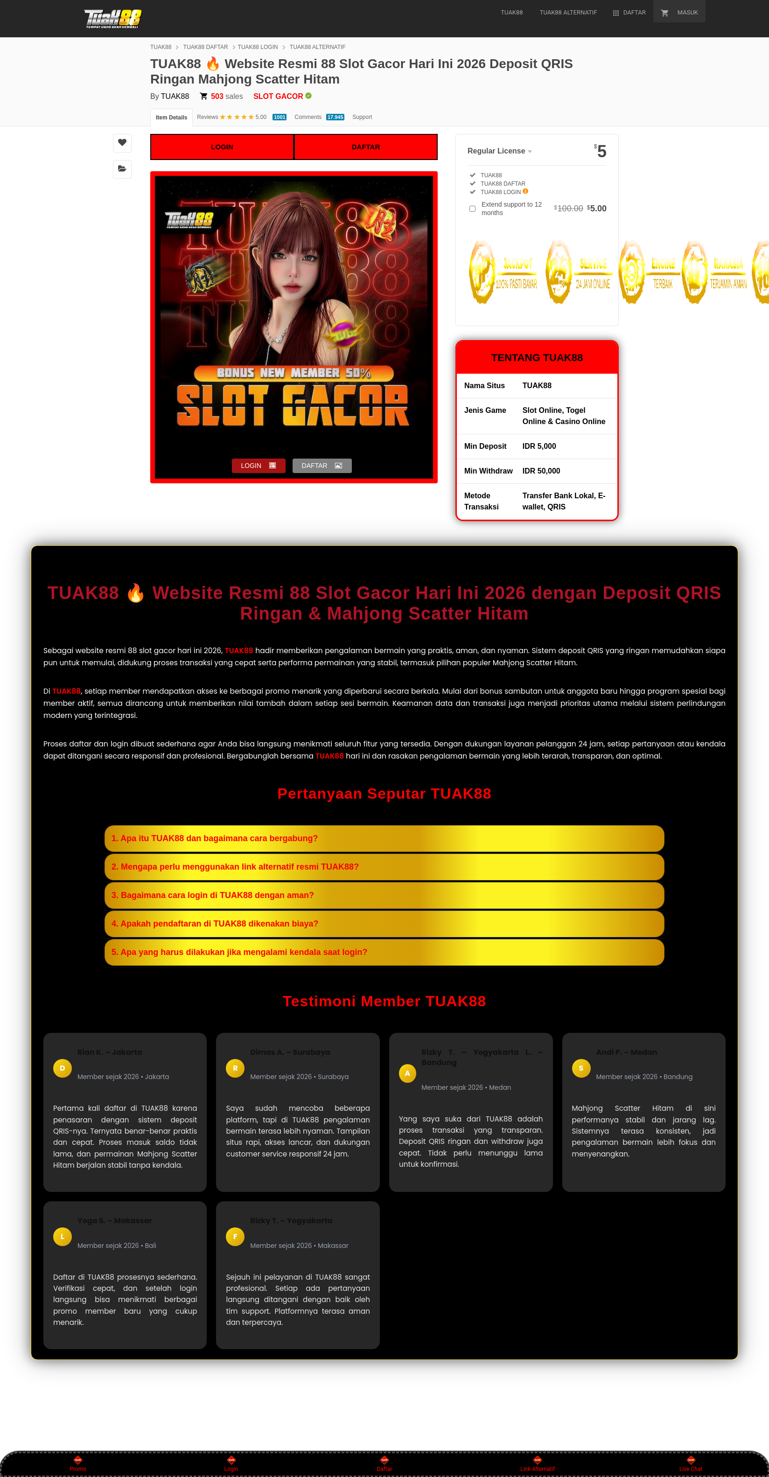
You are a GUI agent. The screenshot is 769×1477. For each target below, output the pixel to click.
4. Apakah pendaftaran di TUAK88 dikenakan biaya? (215, 923)
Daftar (384, 1464)
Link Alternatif (537, 1464)
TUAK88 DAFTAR (205, 47)
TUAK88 (160, 47)
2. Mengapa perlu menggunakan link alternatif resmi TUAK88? (235, 866)
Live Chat (690, 1464)
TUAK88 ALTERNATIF (318, 47)
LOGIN (222, 147)
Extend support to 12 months (544, 208)
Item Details (171, 117)
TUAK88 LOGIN (258, 47)
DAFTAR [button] (315, 465)
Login (231, 1464)
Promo (78, 1464)
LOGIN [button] (251, 465)
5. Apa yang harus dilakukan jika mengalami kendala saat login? (240, 952)
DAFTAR (366, 147)
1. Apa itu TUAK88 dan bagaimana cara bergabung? (215, 838)
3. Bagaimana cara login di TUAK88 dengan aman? (213, 895)
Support (362, 117)
